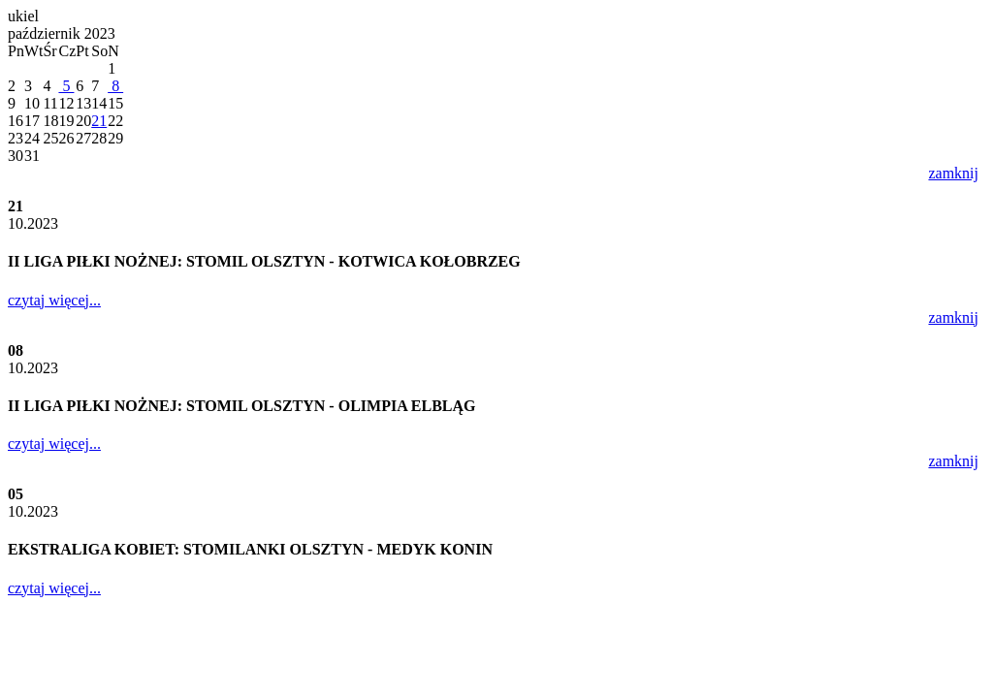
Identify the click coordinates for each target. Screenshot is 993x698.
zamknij (953, 173)
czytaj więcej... (54, 300)
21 (99, 120)
